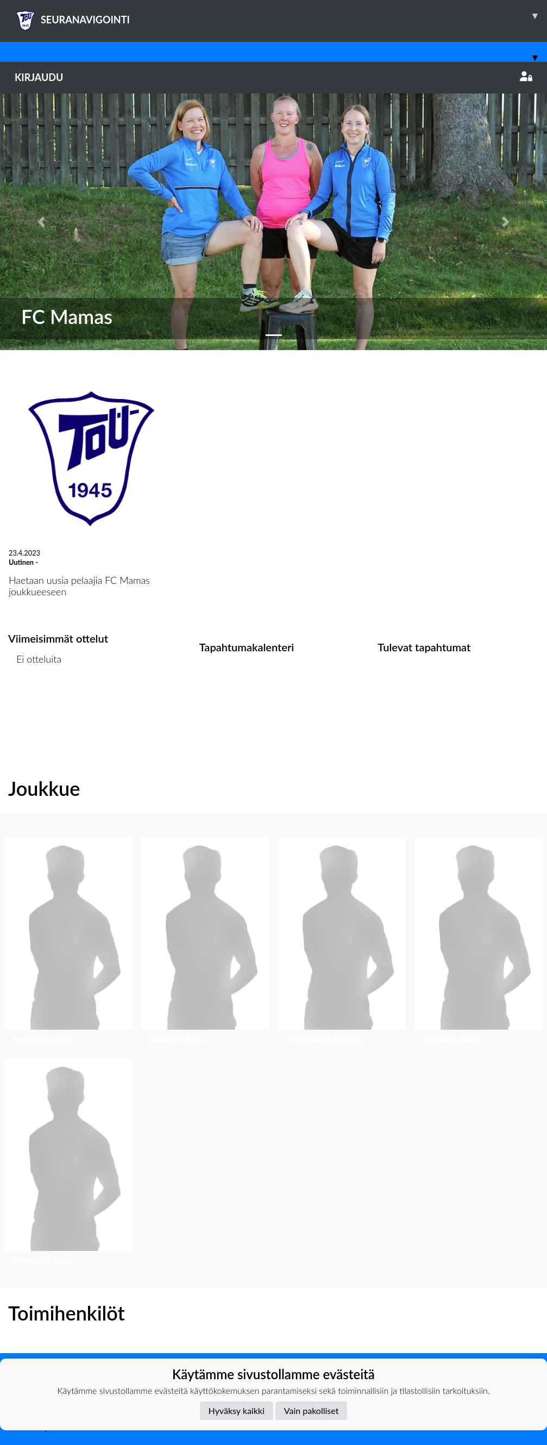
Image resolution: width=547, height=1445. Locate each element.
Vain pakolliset (311, 1410)
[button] (41, 222)
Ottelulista (35, 701)
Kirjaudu (273, 77)
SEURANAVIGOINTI (281, 16)
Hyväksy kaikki (237, 1410)
